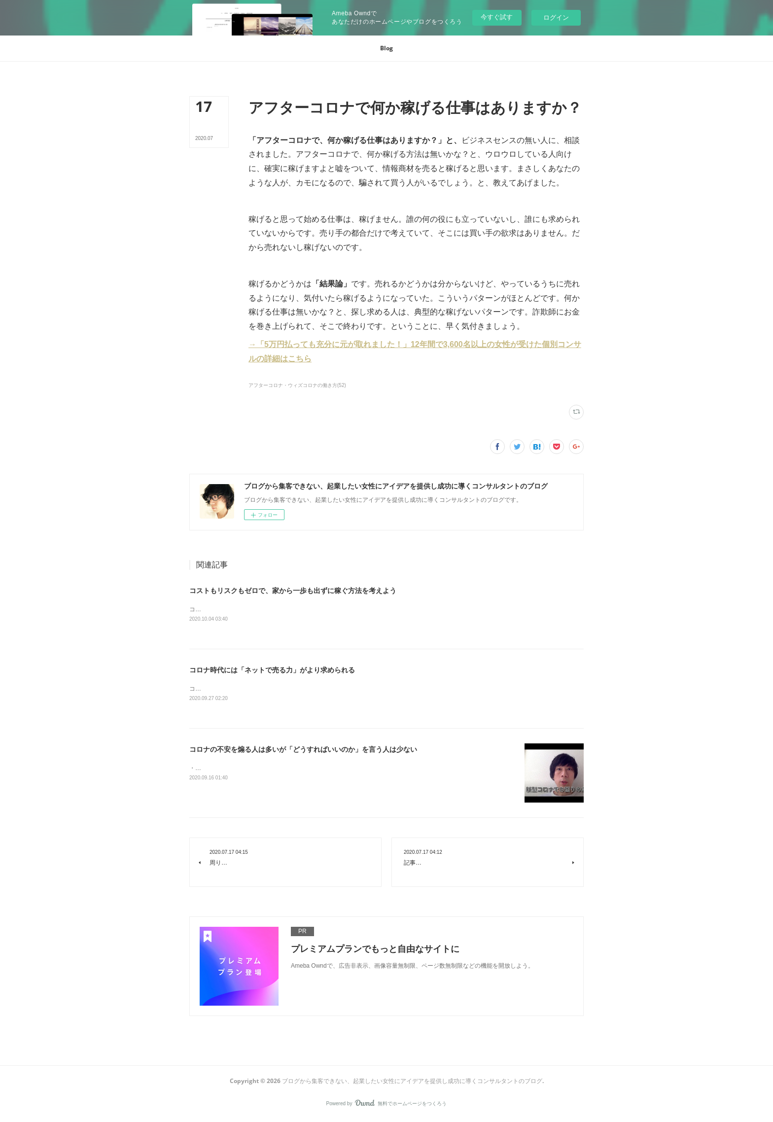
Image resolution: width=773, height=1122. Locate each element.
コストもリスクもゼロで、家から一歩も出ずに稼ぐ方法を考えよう (292, 591)
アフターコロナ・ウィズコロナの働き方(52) (297, 385)
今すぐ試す (497, 17)
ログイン (556, 17)
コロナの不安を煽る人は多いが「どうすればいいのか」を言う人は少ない (303, 750)
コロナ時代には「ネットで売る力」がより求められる (272, 670)
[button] (386, 48)
